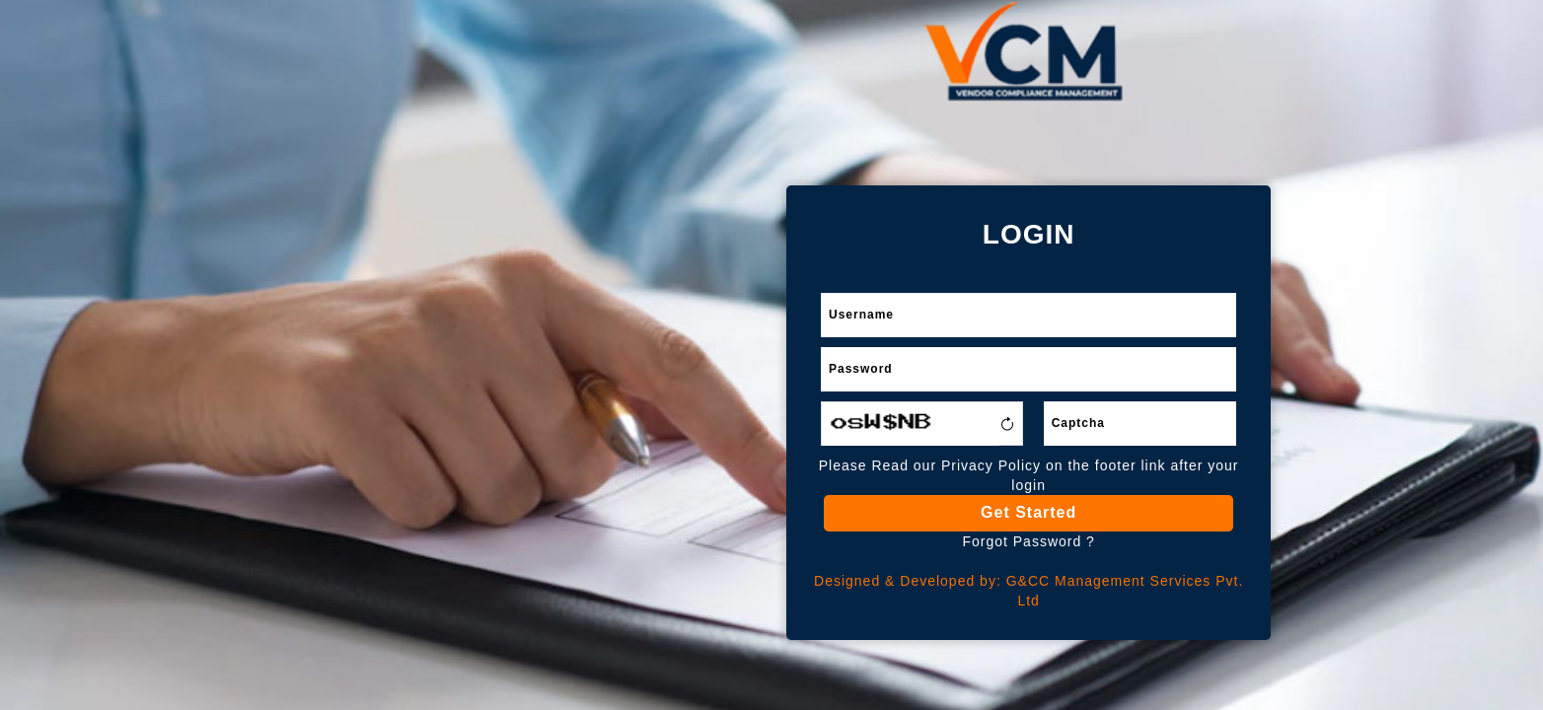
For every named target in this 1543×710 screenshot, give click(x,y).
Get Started (1028, 512)
